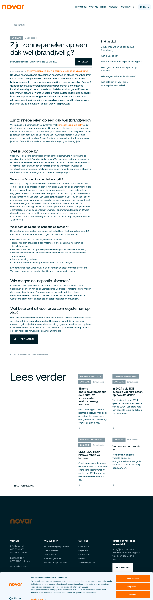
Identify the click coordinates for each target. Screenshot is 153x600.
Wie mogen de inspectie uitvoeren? (118, 76)
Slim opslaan (50, 554)
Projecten (113, 7)
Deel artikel (24, 339)
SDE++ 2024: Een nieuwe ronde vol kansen (89, 455)
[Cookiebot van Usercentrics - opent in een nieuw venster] (15, 595)
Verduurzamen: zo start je (127, 448)
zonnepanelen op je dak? (69, 125)
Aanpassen (133, 583)
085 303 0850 (17, 549)
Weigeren (133, 590)
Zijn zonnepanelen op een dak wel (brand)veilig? (117, 48)
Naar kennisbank (24, 486)
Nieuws (81, 558)
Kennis (103, 7)
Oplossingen (81, 7)
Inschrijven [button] (123, 567)
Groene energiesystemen (56, 546)
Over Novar (125, 7)
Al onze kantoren (18, 566)
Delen (83, 62)
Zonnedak (17, 25)
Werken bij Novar (86, 562)
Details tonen (37, 595)
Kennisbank (17, 71)
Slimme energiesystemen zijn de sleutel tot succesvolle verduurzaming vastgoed (92, 396)
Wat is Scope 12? (109, 56)
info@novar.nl (17, 546)
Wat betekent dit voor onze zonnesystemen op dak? (114, 84)
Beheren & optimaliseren (56, 562)
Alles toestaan (133, 575)
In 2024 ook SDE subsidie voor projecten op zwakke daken (127, 392)
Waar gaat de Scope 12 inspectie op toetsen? (119, 69)
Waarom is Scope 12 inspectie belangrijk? (121, 61)
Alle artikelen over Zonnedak (29, 354)
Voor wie (93, 7)
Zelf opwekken (51, 550)
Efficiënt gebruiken (53, 558)
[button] (134, 7)
